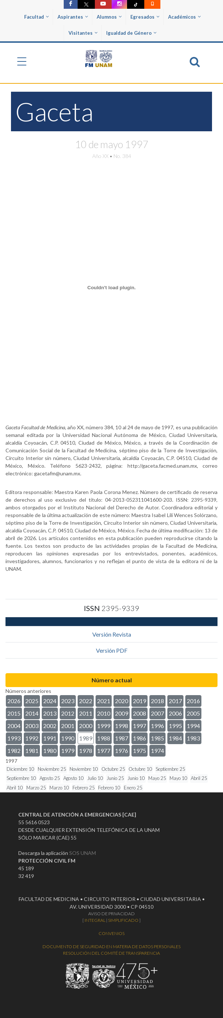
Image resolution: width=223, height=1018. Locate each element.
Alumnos (109, 17)
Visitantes (82, 33)
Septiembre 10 (21, 778)
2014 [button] (31, 713)
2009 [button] (121, 713)
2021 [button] (103, 700)
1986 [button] (139, 738)
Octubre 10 (140, 769)
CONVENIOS (111, 933)
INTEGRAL (95, 920)
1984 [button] (175, 738)
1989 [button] (85, 738)
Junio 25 (115, 778)
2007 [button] (157, 713)
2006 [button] (175, 713)
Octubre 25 (113, 769)
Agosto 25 (50, 778)
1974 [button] (157, 750)
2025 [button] (31, 700)
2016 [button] (193, 700)
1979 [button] (67, 750)
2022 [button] (85, 700)
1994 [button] (193, 725)
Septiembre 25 (170, 769)
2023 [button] (67, 700)
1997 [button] (139, 725)
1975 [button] (139, 750)
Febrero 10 (109, 788)
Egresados (144, 17)
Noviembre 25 (52, 769)
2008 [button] (139, 713)
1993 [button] (14, 738)
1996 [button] (157, 725)
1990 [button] (67, 738)
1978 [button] (85, 750)
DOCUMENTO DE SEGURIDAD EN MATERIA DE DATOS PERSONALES (111, 946)
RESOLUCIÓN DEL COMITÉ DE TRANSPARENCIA (111, 953)
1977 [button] (103, 750)
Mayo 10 (178, 778)
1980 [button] (49, 750)
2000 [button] (85, 725)
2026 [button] (14, 700)
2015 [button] (14, 713)
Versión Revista (111, 634)
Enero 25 (133, 788)
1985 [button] (157, 738)
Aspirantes (72, 17)
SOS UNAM (82, 853)
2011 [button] (85, 713)
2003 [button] (31, 725)
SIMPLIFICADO (123, 920)
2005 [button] (193, 713)
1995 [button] (175, 725)
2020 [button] (121, 700)
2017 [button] (175, 700)
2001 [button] (67, 725)
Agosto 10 (73, 778)
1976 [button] (121, 750)
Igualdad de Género (131, 33)
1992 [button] (31, 738)
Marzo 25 (36, 788)
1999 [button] (103, 725)
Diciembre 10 (20, 769)
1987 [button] (121, 738)
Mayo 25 (157, 778)
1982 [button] (14, 750)
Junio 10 (136, 778)
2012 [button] (67, 713)
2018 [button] (157, 700)
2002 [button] (49, 725)
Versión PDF (111, 650)
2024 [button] (49, 700)
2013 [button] (49, 713)
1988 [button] (103, 738)
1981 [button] (31, 750)
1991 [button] (49, 738)
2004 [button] (14, 725)
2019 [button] (139, 700)
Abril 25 (199, 778)
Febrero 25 (84, 788)
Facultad (36, 17)
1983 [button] (193, 738)
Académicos (184, 17)
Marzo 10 (59, 788)
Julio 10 (95, 778)
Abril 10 (15, 788)
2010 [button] (103, 713)
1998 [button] (121, 725)
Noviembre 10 (84, 769)
